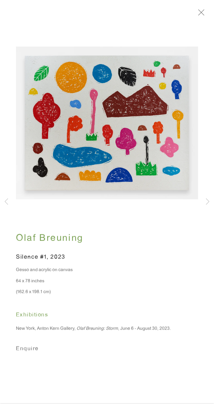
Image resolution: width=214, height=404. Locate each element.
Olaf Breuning (49, 240)
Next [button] (207, 202)
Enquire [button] (27, 350)
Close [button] (200, 14)
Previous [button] (6, 202)
